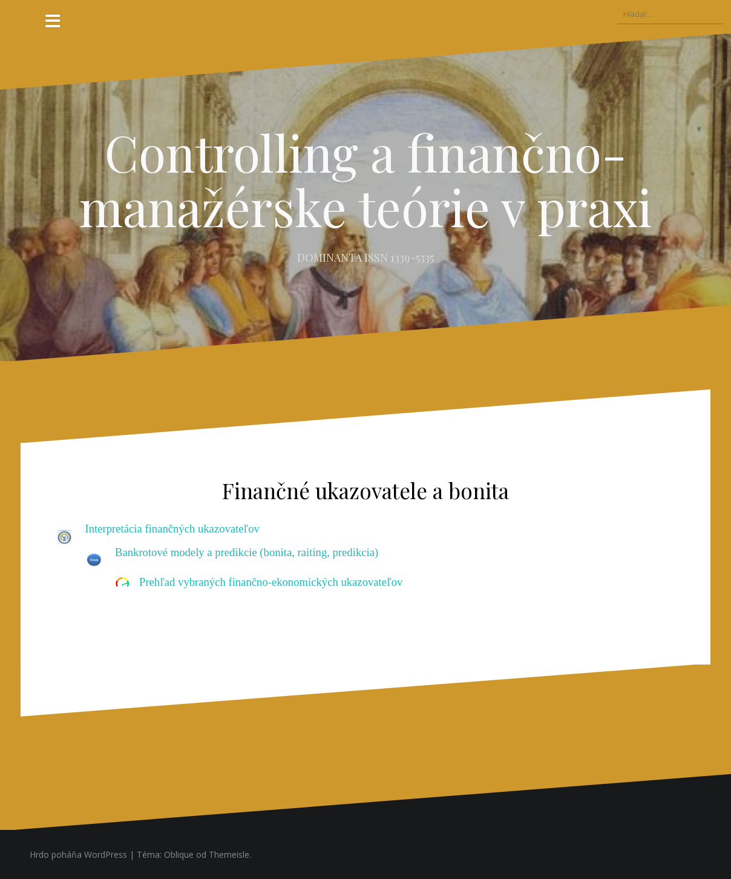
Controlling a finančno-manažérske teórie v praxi (365, 179)
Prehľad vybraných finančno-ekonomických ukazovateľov (270, 581)
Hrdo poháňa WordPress (78, 854)
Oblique (179, 854)
